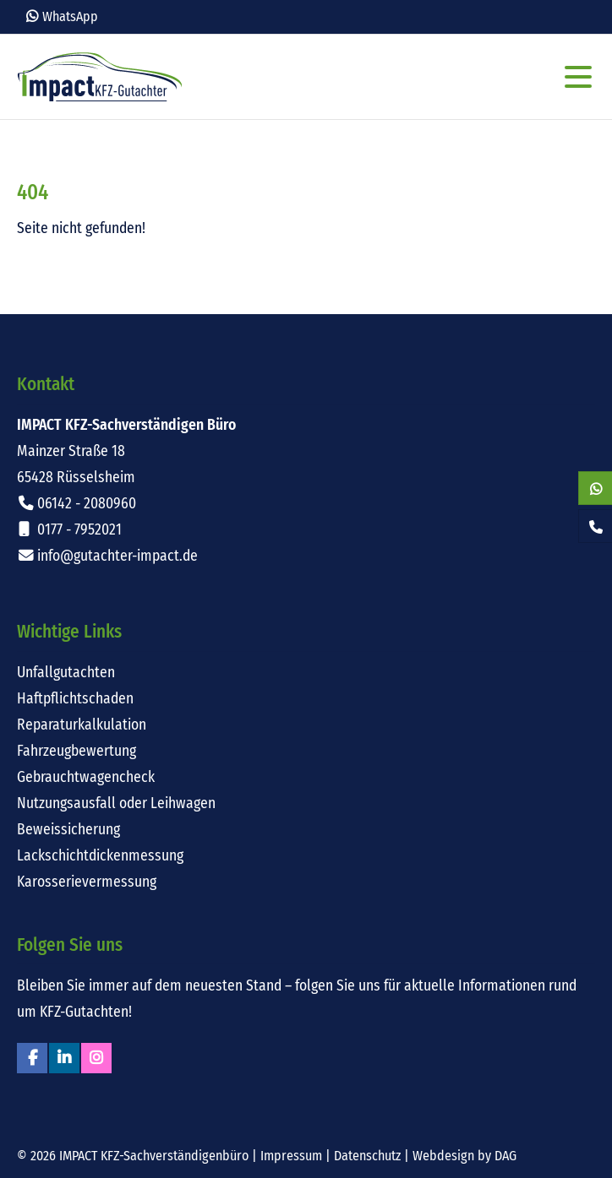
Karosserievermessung (86, 882)
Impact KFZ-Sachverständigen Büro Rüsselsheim (100, 77)
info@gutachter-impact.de (117, 556)
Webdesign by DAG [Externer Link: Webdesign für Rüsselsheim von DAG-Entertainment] (464, 1156)
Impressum (291, 1156)
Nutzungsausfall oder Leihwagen (116, 803)
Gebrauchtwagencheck (86, 777)
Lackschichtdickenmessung (100, 856)
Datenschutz (367, 1156)
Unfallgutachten (66, 672)
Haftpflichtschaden (75, 699)
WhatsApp (70, 16)
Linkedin (64, 1058)
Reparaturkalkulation (81, 725)
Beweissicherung (68, 830)
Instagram (96, 1058)
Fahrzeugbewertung (76, 751)
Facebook (32, 1058)
